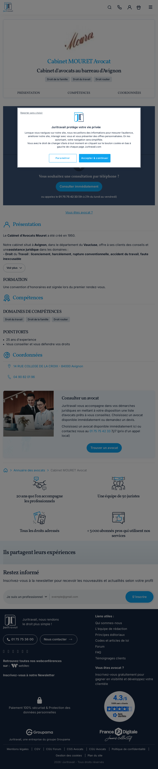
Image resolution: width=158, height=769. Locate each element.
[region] (79, 138)
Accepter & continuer (94, 158)
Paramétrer (63, 158)
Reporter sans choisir (31, 113)
